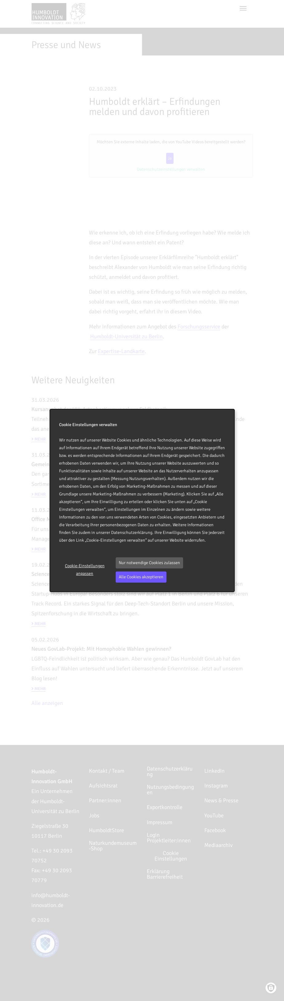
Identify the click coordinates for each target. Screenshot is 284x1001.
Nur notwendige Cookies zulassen (149, 562)
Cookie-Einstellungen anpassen (85, 569)
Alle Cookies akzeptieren (141, 577)
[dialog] (142, 500)
